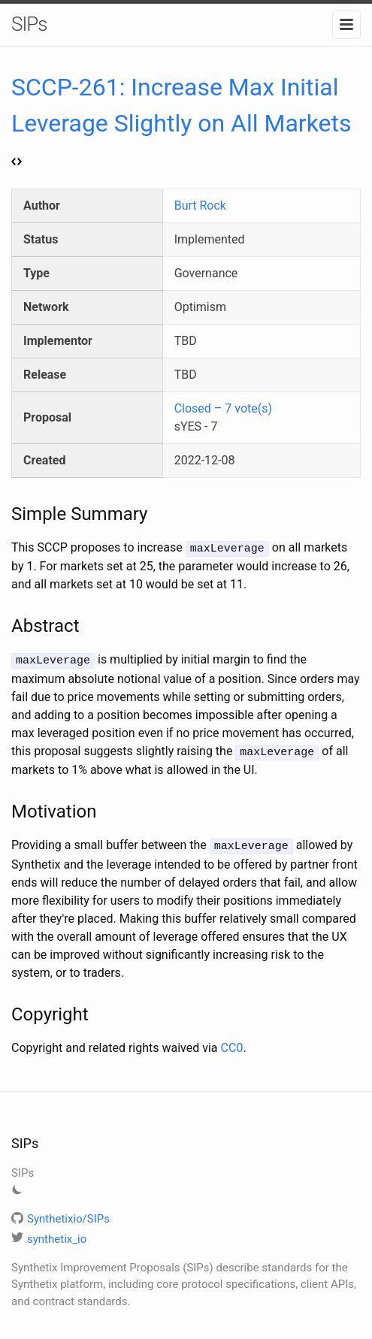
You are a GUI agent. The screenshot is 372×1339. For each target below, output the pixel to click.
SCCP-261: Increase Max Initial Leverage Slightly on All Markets (181, 120)
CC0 (232, 1043)
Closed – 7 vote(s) (223, 408)
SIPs (29, 24)
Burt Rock (200, 205)
